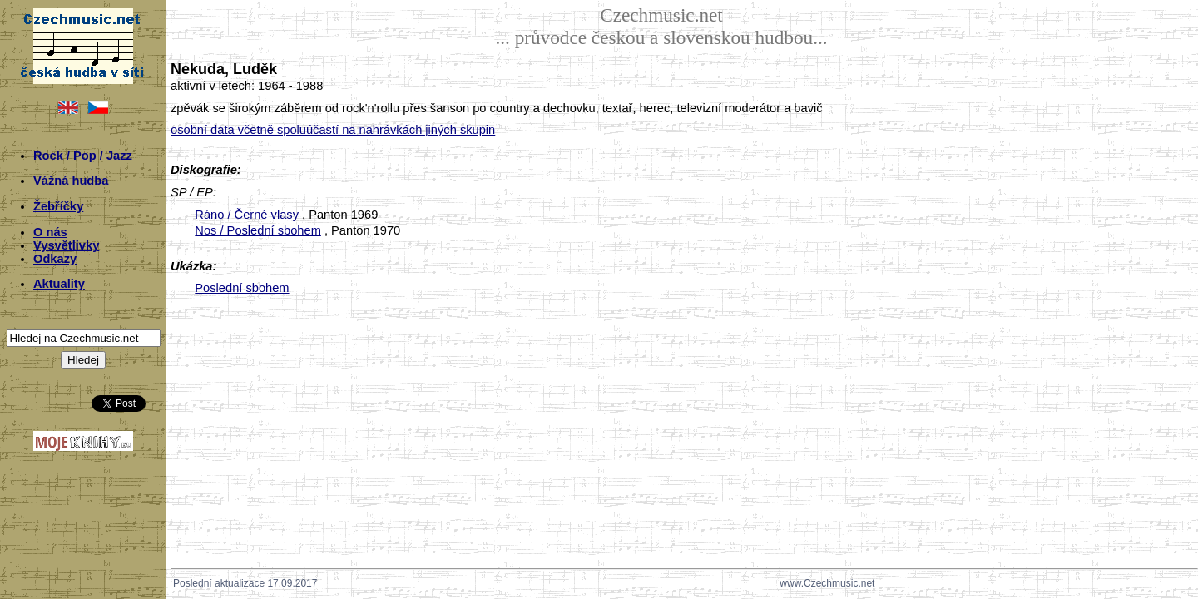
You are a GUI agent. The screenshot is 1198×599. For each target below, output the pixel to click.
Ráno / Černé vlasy (247, 214)
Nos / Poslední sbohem (258, 230)
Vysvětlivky (66, 245)
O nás (50, 232)
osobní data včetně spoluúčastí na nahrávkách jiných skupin (333, 129)
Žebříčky (58, 206)
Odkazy (55, 258)
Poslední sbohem (242, 288)
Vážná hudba (70, 180)
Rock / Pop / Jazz (82, 155)
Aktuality (59, 283)
